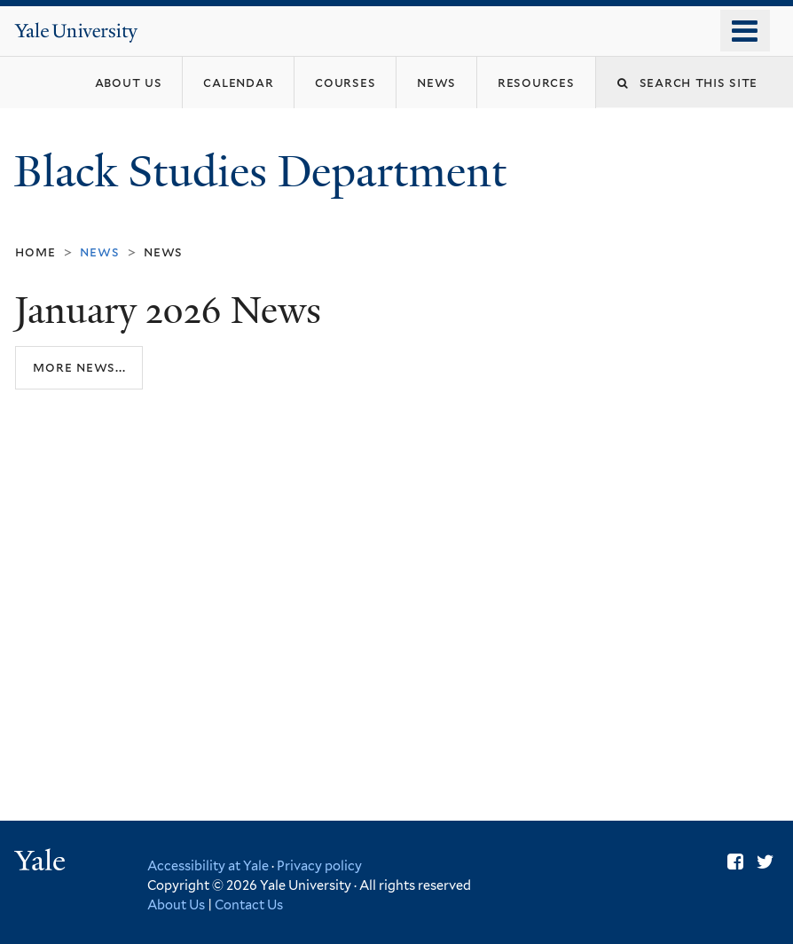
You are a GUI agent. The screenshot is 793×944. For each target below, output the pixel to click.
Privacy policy (319, 865)
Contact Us (249, 904)
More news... (79, 366)
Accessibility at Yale (208, 865)
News (163, 251)
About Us (176, 904)
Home (35, 251)
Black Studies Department (265, 172)
